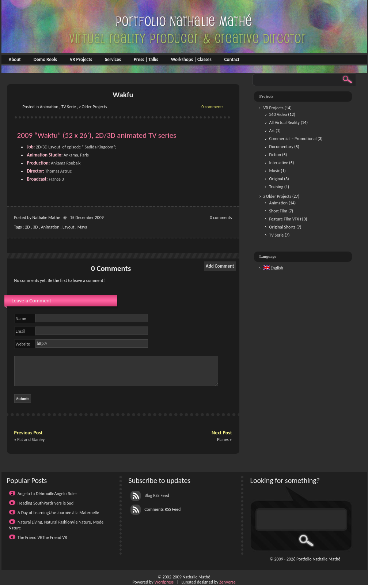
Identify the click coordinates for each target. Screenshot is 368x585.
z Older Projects (93, 106)
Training (276, 186)
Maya (82, 227)
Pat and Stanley (31, 439)
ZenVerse (227, 582)
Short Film (278, 211)
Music (274, 170)
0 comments (212, 106)
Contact (231, 59)
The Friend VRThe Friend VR (42, 537)
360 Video (278, 114)
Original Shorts (282, 227)
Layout (68, 227)
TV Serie (68, 106)
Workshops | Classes (191, 59)
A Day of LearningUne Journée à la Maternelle (58, 512)
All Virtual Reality (284, 122)
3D (35, 227)
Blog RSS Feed (149, 495)
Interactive (278, 162)
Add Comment (220, 266)
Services (113, 59)
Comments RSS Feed (155, 509)
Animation (49, 106)
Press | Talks (146, 59)
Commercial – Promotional (293, 138)
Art (272, 130)
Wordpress (164, 582)
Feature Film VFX (284, 219)
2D (27, 227)
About (15, 59)
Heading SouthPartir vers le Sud (45, 503)
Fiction (275, 154)
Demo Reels (45, 59)
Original (276, 178)
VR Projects (81, 59)
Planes (223, 439)
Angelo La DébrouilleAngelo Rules (47, 493)
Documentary (281, 146)
